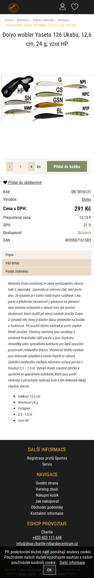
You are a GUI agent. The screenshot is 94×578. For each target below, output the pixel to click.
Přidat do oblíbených (22, 182)
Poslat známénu (17, 271)
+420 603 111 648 (47, 537)
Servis (47, 464)
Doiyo (86, 199)
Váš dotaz (12, 263)
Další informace (72, 562)
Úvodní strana (47, 483)
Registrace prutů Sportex (47, 458)
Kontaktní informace (47, 513)
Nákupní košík (47, 495)
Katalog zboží (47, 489)
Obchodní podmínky (47, 507)
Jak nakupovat (47, 501)
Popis (9, 254)
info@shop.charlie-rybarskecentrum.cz (47, 543)
